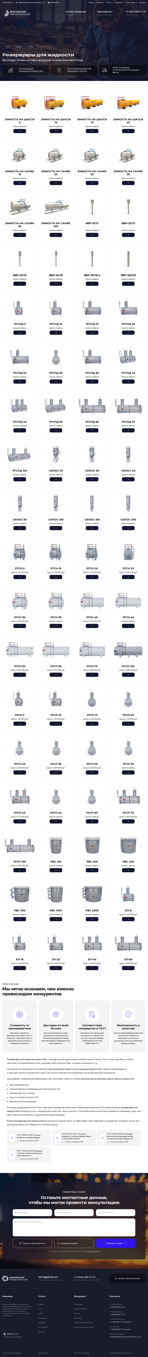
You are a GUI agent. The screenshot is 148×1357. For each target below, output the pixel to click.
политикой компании (91, 1251)
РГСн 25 (128, 568)
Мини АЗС (78, 1318)
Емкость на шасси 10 (56, 121)
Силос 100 (56, 519)
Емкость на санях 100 (56, 225)
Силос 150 (92, 519)
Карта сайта (43, 1353)
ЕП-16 (19, 959)
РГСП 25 (19, 764)
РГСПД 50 (56, 421)
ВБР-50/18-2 (92, 275)
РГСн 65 (55, 666)
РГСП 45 (56, 812)
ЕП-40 (92, 959)
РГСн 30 (19, 617)
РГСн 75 (92, 666)
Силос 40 (128, 470)
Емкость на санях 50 (19, 225)
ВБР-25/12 (128, 223)
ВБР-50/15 (19, 275)
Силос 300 (128, 519)
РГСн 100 (128, 666)
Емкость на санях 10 (19, 173)
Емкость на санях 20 (56, 173)
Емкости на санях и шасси (84, 1327)
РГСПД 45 (19, 421)
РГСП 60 (92, 812)
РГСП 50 (92, 764)
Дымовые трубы (80, 1309)
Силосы (77, 1313)
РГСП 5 (19, 715)
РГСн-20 (92, 568)
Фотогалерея (130, 2)
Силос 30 (92, 470)
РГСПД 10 (55, 324)
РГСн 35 (56, 617)
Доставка (41, 1322)
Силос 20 (56, 470)
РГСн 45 (128, 617)
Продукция (118, 2)
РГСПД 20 (128, 324)
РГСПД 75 (128, 421)
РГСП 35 (128, 764)
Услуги (108, 2)
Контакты (142, 2)
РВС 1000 (56, 910)
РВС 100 (56, 861)
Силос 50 (20, 519)
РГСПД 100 (19, 470)
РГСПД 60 (92, 421)
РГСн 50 (19, 666)
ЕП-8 (128, 910)
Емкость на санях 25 (92, 173)
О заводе (99, 2)
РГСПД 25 (19, 372)
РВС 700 (19, 910)
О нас (40, 1309)
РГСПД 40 (128, 372)
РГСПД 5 (20, 324)
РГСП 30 (56, 764)
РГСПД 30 (56, 372)
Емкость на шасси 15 (92, 121)
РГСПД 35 (92, 372)
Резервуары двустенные (83, 1322)
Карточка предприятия (12, 1353)
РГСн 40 (92, 617)
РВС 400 (128, 861)
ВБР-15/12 (92, 223)
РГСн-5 (20, 568)
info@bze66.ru (55, 2)
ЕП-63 (128, 959)
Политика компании (81, 1353)
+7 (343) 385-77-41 (136, 11)
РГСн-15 (56, 568)
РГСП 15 (92, 715)
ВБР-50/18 (56, 275)
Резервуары (30, 47)
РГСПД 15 (92, 324)
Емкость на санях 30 (128, 173)
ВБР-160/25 (128, 275)
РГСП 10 (56, 715)
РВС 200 (92, 861)
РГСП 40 (19, 812)
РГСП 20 (128, 715)
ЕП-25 (56, 959)
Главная (91, 2)
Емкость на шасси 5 (20, 121)
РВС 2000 (92, 910)
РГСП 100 (20, 861)
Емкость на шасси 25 (128, 121)
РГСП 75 (128, 812)
